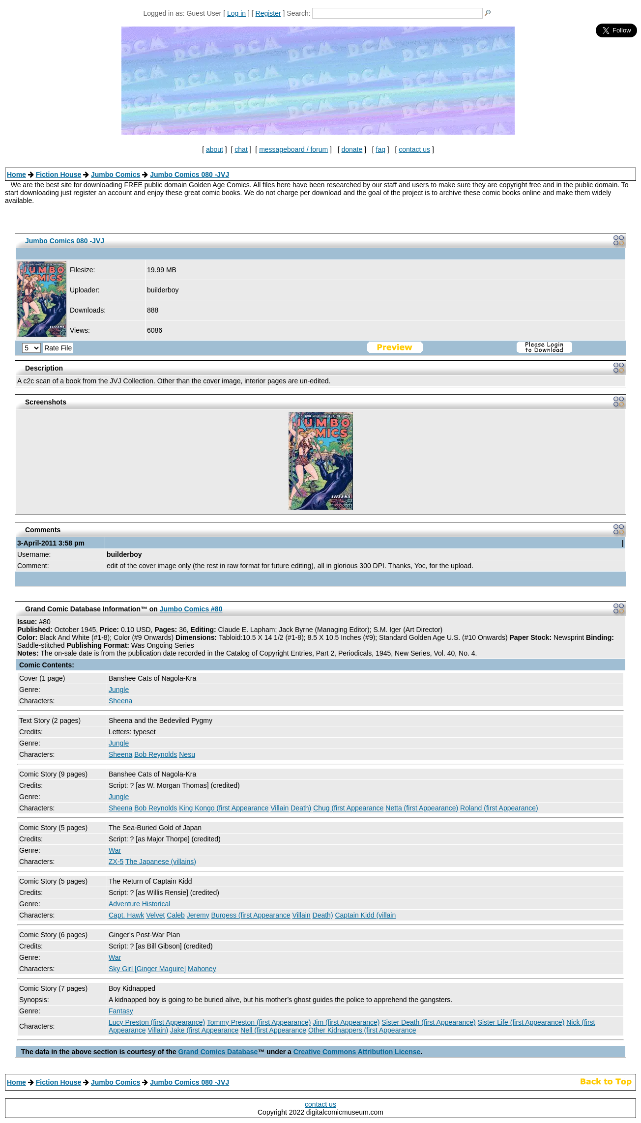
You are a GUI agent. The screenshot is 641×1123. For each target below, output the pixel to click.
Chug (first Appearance (348, 808)
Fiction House (59, 174)
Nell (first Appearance (273, 1030)
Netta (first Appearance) (421, 808)
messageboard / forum (293, 149)
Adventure (124, 904)
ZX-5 (116, 861)
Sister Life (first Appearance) (521, 1022)
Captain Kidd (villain (365, 915)
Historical (156, 904)
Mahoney (202, 969)
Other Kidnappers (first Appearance (362, 1030)
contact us (414, 149)
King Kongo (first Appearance (223, 808)
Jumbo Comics (115, 174)
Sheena (120, 701)
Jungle (119, 689)
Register (268, 13)
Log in (236, 13)
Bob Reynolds (155, 754)
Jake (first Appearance (204, 1030)
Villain (279, 808)
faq (380, 149)
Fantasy (121, 1011)
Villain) (157, 1030)
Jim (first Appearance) (346, 1022)
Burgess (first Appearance (251, 915)
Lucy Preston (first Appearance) (157, 1022)
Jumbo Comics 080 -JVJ (189, 174)
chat (240, 149)
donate (351, 149)
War (115, 850)
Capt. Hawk (126, 915)
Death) (301, 808)
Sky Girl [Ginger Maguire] (147, 969)
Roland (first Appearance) (499, 808)
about (214, 149)
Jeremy (198, 915)
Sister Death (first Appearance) (428, 1022)
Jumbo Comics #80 (191, 609)
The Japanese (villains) (160, 861)
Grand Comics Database (218, 1052)
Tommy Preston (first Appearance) (259, 1022)
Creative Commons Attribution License (357, 1052)
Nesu (187, 754)
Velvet (155, 915)
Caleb (176, 915)
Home (16, 174)
